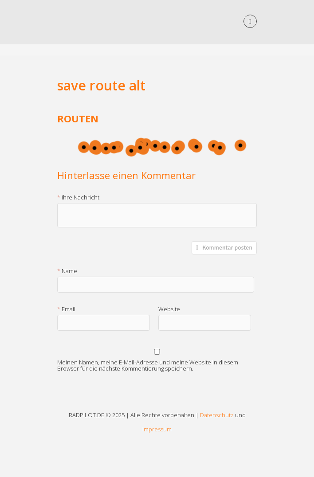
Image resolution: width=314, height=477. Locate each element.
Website (169, 309)
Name (69, 271)
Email (68, 309)
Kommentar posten (227, 247)
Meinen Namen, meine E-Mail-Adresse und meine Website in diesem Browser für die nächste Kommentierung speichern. (147, 363)
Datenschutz (217, 415)
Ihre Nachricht (80, 197)
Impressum (157, 429)
